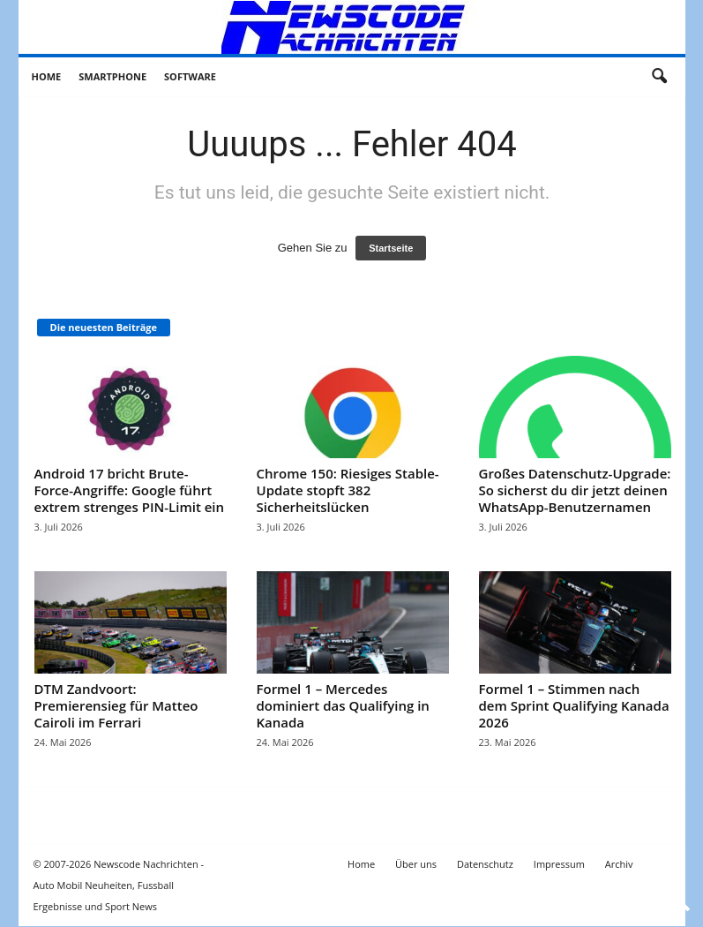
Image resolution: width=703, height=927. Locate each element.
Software (190, 76)
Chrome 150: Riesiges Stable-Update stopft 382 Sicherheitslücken (348, 490)
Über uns (416, 863)
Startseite (391, 248)
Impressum (559, 863)
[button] (658, 76)
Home (47, 76)
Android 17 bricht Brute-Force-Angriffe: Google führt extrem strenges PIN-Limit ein (129, 490)
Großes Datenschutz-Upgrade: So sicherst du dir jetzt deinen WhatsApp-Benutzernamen (575, 490)
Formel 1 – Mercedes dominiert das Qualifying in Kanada (343, 705)
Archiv (619, 863)
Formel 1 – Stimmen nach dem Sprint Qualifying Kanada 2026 (574, 705)
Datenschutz (485, 863)
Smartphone (112, 76)
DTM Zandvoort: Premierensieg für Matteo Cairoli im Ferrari (116, 705)
